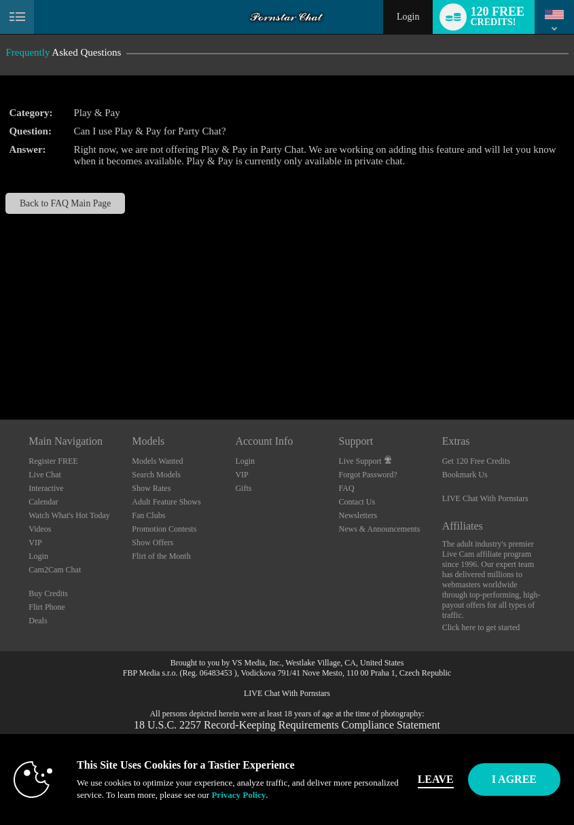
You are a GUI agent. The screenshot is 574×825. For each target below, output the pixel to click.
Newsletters (358, 515)
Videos (40, 529)
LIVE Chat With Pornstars (485, 498)
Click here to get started (481, 627)
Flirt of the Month (161, 556)
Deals (38, 620)
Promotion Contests (164, 529)
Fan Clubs (148, 515)
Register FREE (53, 461)
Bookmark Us (465, 474)
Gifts (243, 488)
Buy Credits (48, 593)
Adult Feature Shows (166, 502)
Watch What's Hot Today (69, 515)
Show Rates (151, 488)
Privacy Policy (238, 795)
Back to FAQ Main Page (65, 203)
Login (408, 17)
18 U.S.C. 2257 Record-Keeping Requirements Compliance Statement (287, 725)
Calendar (43, 502)
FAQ (347, 488)
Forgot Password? (368, 474)
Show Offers (152, 542)
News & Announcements (379, 529)
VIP (35, 542)
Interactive (46, 488)
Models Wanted (157, 461)
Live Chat (45, 474)
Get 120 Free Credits (476, 461)
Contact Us (357, 502)
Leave (436, 779)
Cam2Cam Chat (55, 569)
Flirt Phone (47, 607)
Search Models (156, 474)
